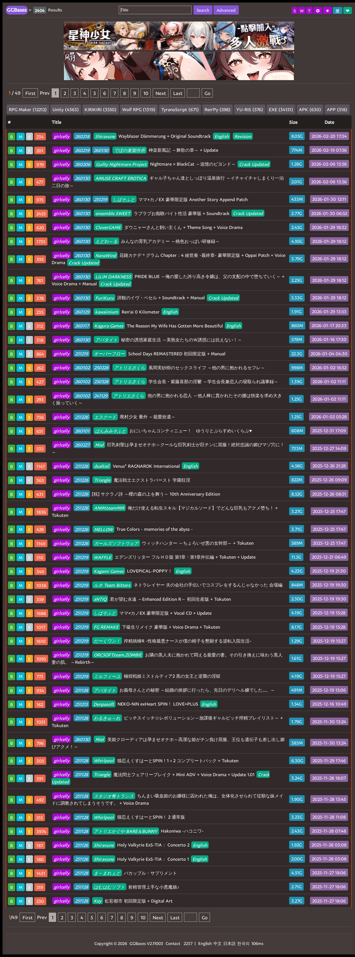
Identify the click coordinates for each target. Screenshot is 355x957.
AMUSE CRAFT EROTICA (120, 178)
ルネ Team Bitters (112, 585)
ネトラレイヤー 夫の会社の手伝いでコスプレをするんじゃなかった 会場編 (167, 585)
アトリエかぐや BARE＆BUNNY (125, 831)
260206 (82, 164)
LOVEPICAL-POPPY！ (122, 571)
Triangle (102, 480)
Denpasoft (103, 704)
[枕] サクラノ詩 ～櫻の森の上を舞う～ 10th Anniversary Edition (136, 494)
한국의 (243, 943)
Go (207, 93)
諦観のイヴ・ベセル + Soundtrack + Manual (146, 298)
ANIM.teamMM (109, 508)
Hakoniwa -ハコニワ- (128, 831)
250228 (101, 367)
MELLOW (103, 529)
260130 (101, 150)
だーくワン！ (107, 641)
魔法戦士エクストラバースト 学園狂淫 (121, 480)
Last (177, 93)
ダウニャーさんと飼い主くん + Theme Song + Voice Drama (147, 227)
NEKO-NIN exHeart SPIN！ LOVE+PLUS (135, 704)
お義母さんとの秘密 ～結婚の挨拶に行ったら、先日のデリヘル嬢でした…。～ (163, 690)
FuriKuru (104, 298)
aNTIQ (100, 599)
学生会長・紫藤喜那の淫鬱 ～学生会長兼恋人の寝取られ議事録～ (165, 381)
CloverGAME (108, 227)
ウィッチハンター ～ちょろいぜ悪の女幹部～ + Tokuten (153, 543)
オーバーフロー (109, 354)
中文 (217, 943)
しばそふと (124, 199)
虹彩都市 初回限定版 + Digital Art (112, 901)
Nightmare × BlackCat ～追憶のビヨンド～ (161, 164)
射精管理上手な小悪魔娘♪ (115, 887)
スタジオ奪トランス (114, 796)
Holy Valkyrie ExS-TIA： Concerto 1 (130, 859)
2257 (188, 943)
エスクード (105, 417)
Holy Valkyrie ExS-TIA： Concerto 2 (130, 845)
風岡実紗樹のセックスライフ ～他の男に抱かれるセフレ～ (158, 367)
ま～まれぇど (107, 873)
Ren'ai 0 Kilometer (115, 312)
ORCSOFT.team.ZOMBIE (118, 655)
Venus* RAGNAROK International (125, 466)
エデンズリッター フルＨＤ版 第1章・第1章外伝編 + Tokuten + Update (154, 557)
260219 (82, 150)
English (221, 136)
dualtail (101, 466)
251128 (81, 690)
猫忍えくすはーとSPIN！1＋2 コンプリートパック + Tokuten (145, 760)
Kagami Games (109, 571)
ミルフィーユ (107, 676)
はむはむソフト (109, 887)
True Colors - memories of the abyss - (122, 529)
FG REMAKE (106, 627)
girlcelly (61, 136)
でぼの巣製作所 (129, 150)
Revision (242, 136)
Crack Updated (254, 164)
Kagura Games (108, 326)
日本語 (229, 943)
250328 (101, 381)
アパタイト (106, 340)
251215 (81, 704)
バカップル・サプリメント (114, 873)
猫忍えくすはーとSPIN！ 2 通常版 (118, 817)
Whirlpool (104, 760)
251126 (81, 845)
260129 (82, 312)
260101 (82, 431)
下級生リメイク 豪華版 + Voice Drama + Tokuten (136, 627)
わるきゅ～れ (107, 718)
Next (160, 93)
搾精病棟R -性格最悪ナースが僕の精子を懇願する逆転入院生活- (151, 641)
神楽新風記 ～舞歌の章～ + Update (135, 150)
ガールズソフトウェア (116, 543)
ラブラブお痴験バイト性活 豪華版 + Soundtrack (158, 213)
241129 (100, 395)
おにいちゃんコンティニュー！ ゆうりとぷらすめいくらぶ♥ (152, 431)
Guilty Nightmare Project (121, 164)
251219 (100, 199)
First (30, 93)
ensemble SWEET (112, 213)
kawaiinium (106, 312)
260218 (82, 136)
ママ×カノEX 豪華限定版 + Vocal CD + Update (132, 613)
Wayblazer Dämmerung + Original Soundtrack (152, 136)
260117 (82, 326)
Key (97, 901)
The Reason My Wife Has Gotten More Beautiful (147, 326)
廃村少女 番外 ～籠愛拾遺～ (113, 417)
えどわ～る (106, 241)
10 (145, 93)
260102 (82, 367)
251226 (81, 417)
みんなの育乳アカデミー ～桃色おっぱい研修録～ (136, 241)
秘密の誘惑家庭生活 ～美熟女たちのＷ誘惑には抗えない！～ (147, 340)
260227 (82, 444)
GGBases (138, 943)
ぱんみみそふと (110, 431)
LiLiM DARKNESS (113, 276)
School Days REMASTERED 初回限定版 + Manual (138, 354)
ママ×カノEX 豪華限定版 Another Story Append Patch (150, 199)
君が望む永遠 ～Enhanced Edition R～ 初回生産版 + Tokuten (141, 599)
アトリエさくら (129, 367)
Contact (173, 943)
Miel (99, 444)
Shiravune (105, 136)
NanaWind (105, 255)
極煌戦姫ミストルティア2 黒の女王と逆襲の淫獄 (136, 676)
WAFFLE (102, 557)
